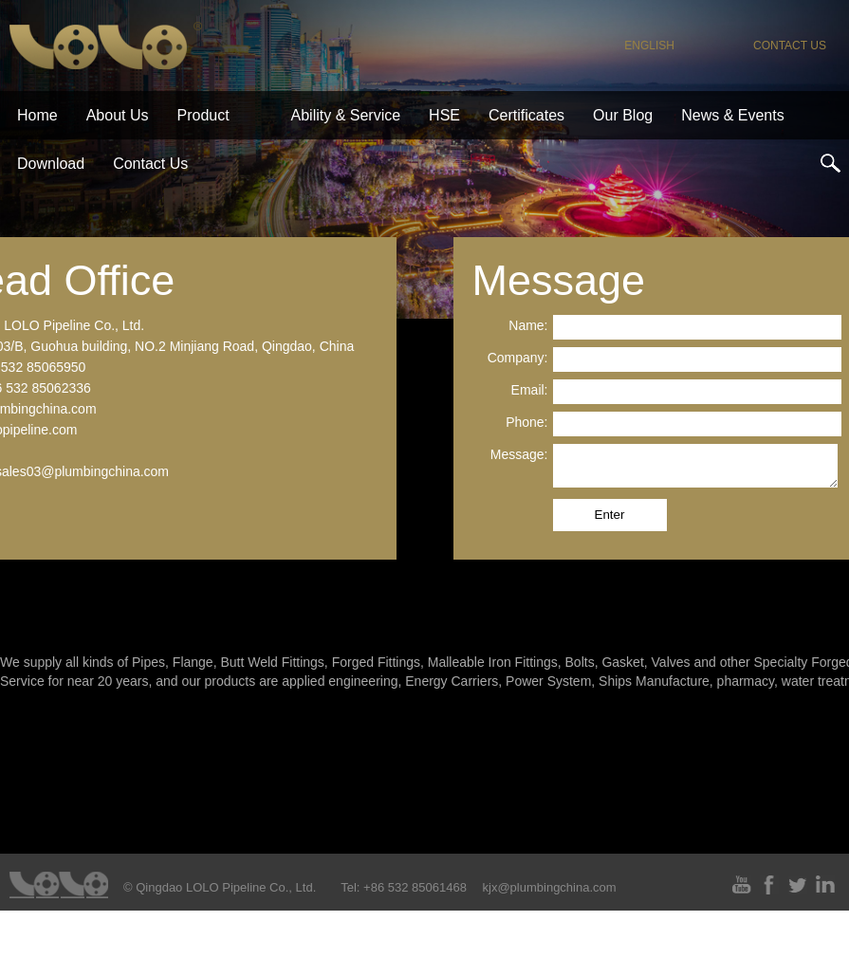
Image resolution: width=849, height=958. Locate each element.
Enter (610, 514)
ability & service (346, 115)
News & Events (732, 115)
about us (117, 115)
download (50, 164)
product (203, 115)
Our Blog (623, 115)
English (649, 45)
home (37, 115)
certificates (526, 115)
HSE (444, 115)
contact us (789, 45)
